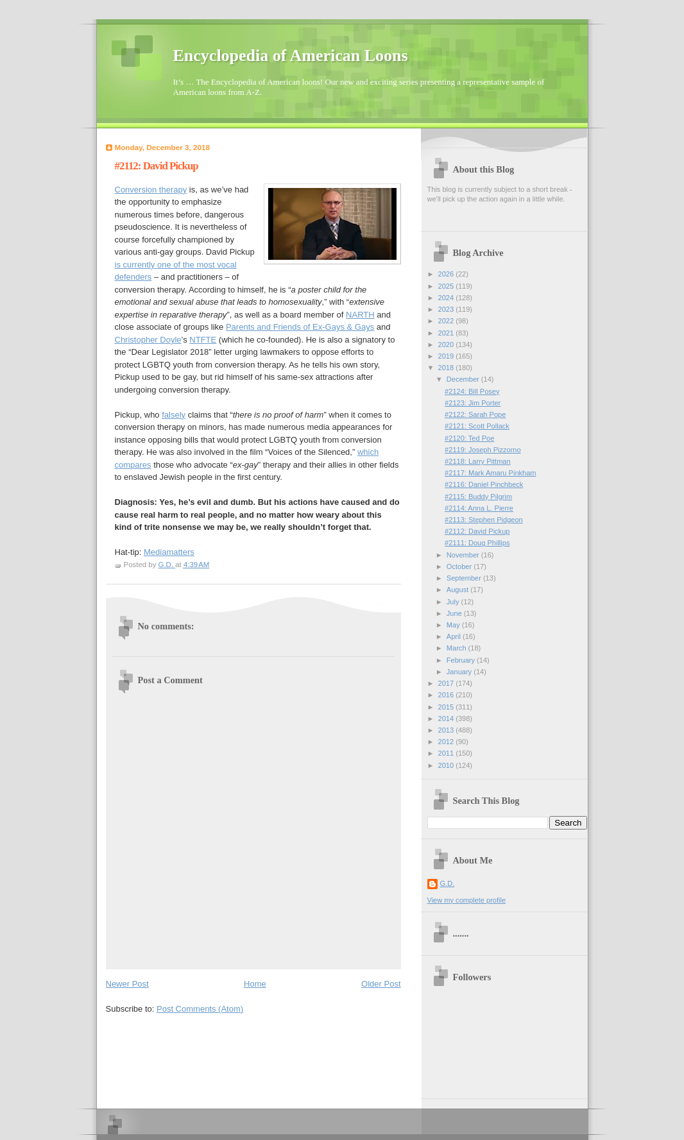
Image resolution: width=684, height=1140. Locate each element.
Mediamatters (169, 552)
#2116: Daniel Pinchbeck (484, 484)
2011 (447, 753)
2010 (447, 765)
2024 (447, 298)
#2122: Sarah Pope (475, 414)
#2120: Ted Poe (469, 438)
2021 (447, 333)
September (465, 578)
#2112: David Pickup (477, 531)
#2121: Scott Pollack (477, 426)
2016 (447, 695)
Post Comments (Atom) (200, 1009)
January (460, 672)
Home (255, 984)
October (460, 566)
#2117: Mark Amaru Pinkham (490, 473)
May (454, 625)
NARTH (360, 314)
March (457, 648)
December (464, 379)
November (464, 555)
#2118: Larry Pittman (478, 461)
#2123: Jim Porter (472, 403)
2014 (447, 718)
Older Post (380, 984)
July (454, 602)
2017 (447, 683)
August (458, 589)
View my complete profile (466, 900)
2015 (447, 707)
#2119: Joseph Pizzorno (483, 450)
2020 (447, 344)
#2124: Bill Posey (472, 391)
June (455, 613)
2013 (447, 730)
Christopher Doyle (148, 340)
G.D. (447, 883)
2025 (447, 286)
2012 (447, 741)
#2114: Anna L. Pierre (479, 508)
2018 (447, 367)
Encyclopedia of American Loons (290, 55)
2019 (447, 356)
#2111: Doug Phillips (477, 543)
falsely (173, 415)
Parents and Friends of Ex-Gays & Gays (300, 327)
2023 (447, 309)
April (455, 636)
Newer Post (127, 984)
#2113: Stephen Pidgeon (484, 519)
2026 (447, 274)
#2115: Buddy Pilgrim (478, 496)
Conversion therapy (151, 189)
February (462, 660)
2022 (447, 321)
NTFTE (202, 340)
